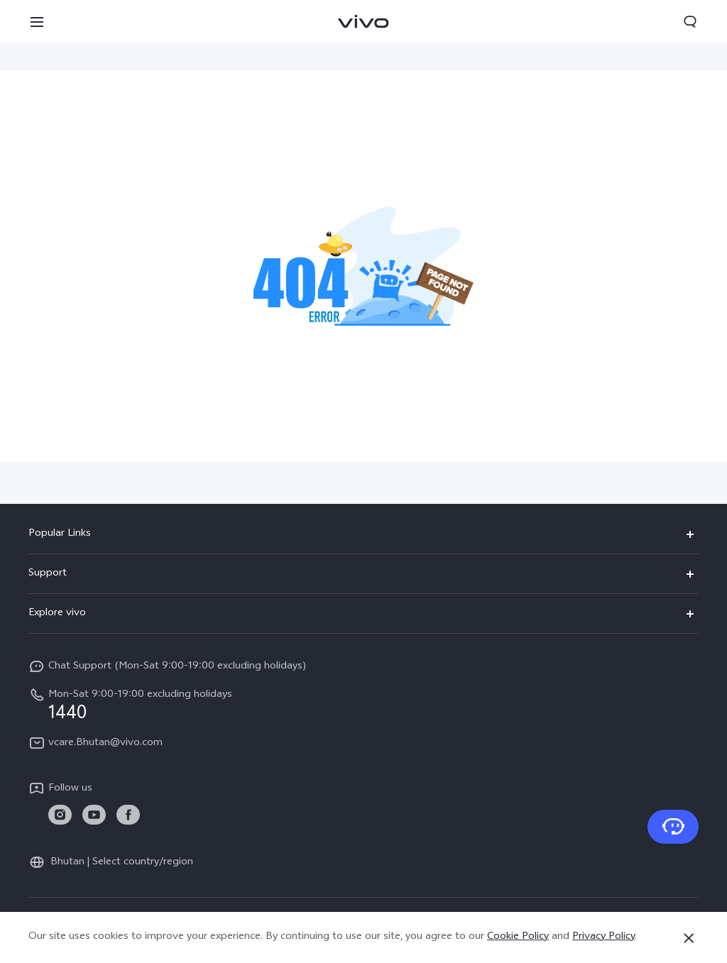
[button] (37, 21)
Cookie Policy (518, 937)
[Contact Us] (673, 827)
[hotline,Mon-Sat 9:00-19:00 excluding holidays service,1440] (363, 704)
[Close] (689, 938)
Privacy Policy (603, 937)
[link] (60, 815)
